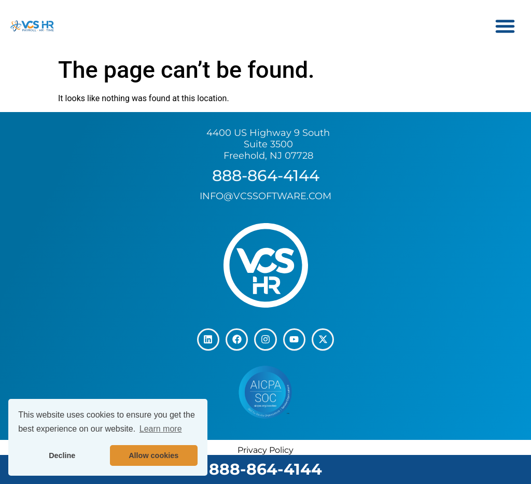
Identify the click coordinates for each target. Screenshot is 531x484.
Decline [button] (62, 455)
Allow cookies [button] (153, 455)
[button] (505, 26)
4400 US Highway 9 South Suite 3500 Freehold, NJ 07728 (268, 144)
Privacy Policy (265, 449)
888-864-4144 (265, 469)
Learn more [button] (160, 428)
